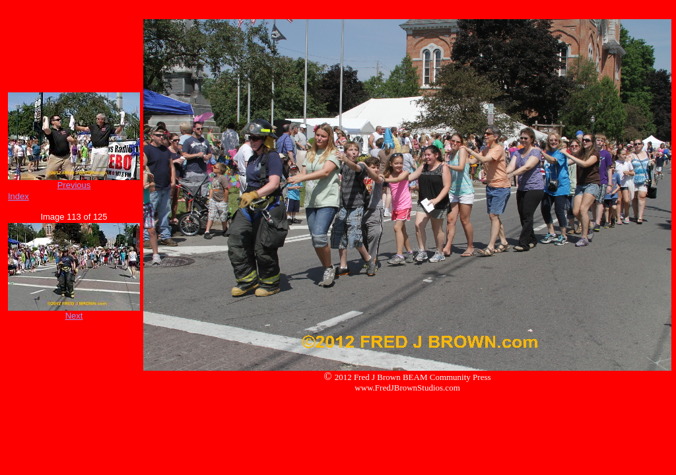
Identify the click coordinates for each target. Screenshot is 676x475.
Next (74, 316)
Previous (74, 185)
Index (18, 196)
